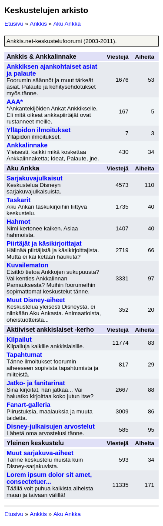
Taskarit (18, 199)
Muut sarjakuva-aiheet (40, 452)
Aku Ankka (67, 23)
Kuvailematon (27, 265)
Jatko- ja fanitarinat (36, 383)
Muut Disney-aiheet (36, 299)
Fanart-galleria (28, 404)
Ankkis (38, 23)
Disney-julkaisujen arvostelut (51, 426)
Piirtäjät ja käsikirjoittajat (44, 243)
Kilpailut (19, 339)
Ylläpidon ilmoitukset (38, 130)
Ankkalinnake (27, 145)
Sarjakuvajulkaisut (35, 178)
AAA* (15, 101)
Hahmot (18, 221)
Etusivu (13, 23)
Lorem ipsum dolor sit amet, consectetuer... (49, 478)
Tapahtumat (24, 354)
